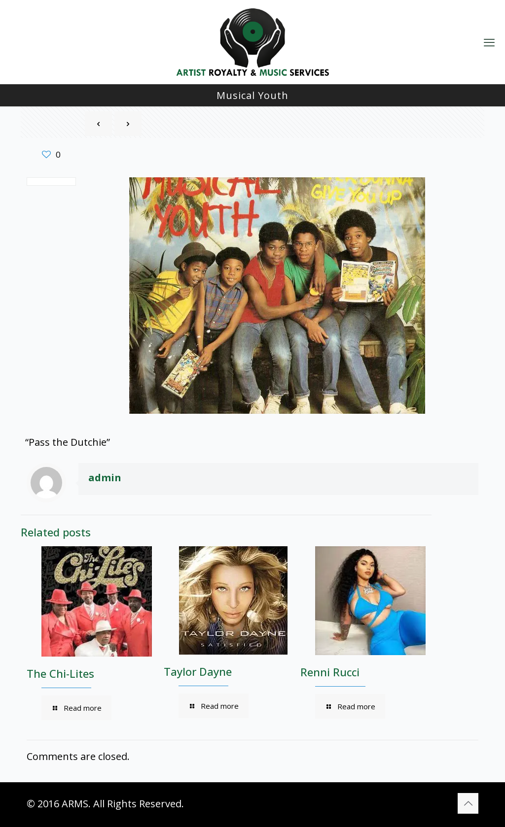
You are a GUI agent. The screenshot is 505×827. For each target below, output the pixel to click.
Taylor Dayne (198, 671)
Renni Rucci (330, 671)
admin (104, 477)
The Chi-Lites (60, 673)
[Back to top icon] (468, 803)
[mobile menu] (489, 41)
